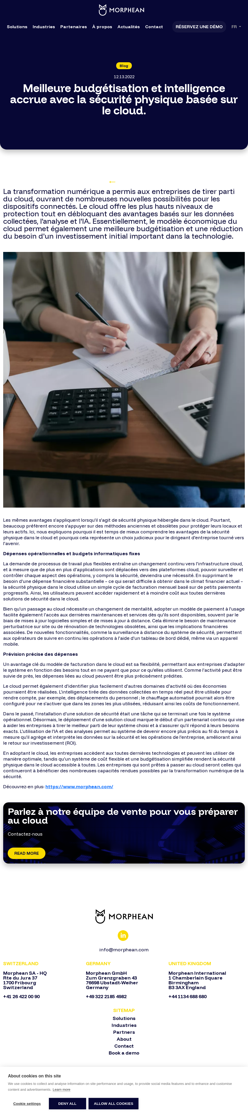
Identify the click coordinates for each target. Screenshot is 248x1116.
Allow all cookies (113, 1104)
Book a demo (124, 1053)
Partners (124, 1032)
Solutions (17, 26)
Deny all (67, 1104)
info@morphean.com (124, 950)
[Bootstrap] (124, 916)
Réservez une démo (199, 26)
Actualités (128, 26)
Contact (154, 26)
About (124, 1039)
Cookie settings (27, 1104)
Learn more (61, 1090)
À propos (102, 26)
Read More (26, 853)
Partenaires (73, 26)
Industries (44, 26)
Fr (235, 26)
